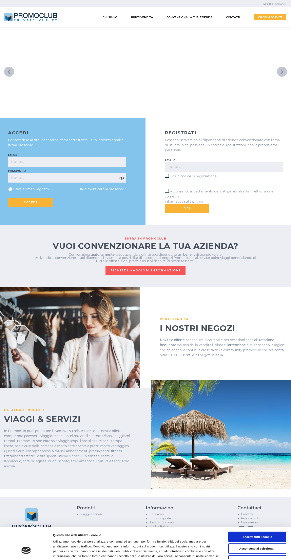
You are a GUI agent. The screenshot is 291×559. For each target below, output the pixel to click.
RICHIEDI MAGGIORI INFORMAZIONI (145, 270)
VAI (187, 208)
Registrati (280, 3)
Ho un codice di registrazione (193, 176)
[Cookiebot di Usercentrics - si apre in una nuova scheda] (26, 551)
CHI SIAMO (110, 17)
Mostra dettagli (215, 551)
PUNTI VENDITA (142, 17)
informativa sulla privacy (184, 201)
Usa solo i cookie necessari (257, 533)
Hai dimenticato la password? (102, 189)
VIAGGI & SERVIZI (270, 17)
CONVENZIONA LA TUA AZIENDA (189, 17)
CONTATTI (233, 17)
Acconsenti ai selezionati (257, 521)
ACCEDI (30, 202)
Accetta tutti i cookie (257, 509)
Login (267, 3)
